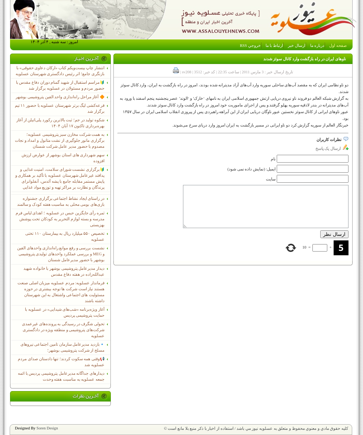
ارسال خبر (296, 46)
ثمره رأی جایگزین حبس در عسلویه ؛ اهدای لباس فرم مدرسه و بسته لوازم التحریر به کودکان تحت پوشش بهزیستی (60, 219)
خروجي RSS (250, 46)
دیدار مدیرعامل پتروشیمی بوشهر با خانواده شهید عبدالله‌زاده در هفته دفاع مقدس (64, 271)
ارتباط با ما (274, 46)
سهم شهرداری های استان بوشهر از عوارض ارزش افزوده (63, 158)
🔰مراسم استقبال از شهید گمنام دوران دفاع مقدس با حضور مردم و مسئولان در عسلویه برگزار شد (60, 85)
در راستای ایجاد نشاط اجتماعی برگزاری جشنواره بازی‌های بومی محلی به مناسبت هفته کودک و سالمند (61, 201)
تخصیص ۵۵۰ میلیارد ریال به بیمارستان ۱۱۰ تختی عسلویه (65, 236)
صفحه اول (338, 46)
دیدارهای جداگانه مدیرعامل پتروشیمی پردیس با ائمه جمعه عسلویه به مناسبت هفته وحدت (61, 376)
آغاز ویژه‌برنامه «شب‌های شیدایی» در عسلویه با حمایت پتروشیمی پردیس (65, 312)
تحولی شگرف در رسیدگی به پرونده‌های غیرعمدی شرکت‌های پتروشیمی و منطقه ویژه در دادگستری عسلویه (63, 330)
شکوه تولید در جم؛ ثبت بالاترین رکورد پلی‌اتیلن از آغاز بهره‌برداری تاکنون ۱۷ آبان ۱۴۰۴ (60, 123)
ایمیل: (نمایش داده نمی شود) (252, 169)
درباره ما (317, 46)
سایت (271, 179)
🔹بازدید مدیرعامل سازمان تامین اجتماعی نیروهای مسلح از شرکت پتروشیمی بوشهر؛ (62, 347)
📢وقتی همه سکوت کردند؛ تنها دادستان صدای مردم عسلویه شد (61, 362)
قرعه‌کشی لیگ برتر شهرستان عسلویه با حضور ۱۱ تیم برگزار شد (60, 108)
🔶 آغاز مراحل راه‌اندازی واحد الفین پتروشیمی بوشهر (60, 97)
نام (273, 159)
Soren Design (47, 428)
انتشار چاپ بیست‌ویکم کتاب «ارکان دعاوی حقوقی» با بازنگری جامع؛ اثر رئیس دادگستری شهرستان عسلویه (60, 71)
